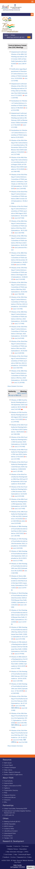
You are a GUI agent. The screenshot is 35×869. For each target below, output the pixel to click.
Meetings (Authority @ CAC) (15, 37)
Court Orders (8, 854)
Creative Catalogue (10, 767)
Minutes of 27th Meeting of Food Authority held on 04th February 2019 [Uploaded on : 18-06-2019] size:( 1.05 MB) (19, 676)
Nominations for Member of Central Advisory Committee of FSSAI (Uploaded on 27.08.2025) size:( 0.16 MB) (19, 105)
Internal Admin (8, 783)
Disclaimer (25, 846)
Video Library (8, 770)
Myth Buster (8, 763)
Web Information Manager (15, 852)
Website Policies (13, 849)
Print (29, 37)
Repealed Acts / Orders (24, 857)
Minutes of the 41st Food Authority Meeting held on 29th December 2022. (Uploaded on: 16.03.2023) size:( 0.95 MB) (19, 491)
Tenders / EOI (8, 838)
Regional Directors (9, 795)
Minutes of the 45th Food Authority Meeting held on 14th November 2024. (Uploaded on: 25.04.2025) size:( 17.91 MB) (19, 441)
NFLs (5, 802)
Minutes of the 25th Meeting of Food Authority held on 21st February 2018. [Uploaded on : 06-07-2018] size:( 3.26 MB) (19, 700)
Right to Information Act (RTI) (12, 786)
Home (6, 35)
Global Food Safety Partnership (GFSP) (15, 808)
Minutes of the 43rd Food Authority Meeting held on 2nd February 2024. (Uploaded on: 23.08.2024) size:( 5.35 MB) (19, 466)
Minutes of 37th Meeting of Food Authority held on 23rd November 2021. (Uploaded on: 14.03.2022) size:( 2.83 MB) (19, 543)
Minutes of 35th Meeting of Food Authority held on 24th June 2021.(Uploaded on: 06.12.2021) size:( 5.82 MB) (19, 568)
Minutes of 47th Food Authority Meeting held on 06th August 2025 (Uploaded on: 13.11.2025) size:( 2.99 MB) (19, 417)
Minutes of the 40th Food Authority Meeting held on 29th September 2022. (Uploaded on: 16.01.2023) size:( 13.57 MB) (19, 503)
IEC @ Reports (8, 836)
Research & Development (13, 841)
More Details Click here (15, 386)
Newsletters (23, 849)
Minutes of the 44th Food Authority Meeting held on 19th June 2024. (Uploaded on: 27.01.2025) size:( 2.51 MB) (19, 454)
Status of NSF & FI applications (13, 774)
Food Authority (8, 781)
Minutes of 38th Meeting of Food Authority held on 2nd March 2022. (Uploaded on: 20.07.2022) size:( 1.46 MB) (19, 531)
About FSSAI (8, 777)
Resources (7, 759)
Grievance (7, 800)
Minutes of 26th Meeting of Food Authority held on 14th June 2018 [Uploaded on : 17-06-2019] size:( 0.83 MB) (19, 688)
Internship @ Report (25, 854)
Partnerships (8, 805)
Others (13, 35)
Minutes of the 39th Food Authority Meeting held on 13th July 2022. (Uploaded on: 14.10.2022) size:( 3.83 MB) (19, 516)
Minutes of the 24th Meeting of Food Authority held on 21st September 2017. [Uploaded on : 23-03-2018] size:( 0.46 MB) (19, 718)
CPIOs (26, 852)
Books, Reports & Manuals (12, 772)
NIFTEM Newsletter (9, 824)
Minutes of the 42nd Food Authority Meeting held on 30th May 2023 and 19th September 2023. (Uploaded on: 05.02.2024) (19, 479)
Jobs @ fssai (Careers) (11, 831)
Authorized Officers (10, 797)
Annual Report (8, 765)
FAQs (5, 793)
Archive (13, 857)
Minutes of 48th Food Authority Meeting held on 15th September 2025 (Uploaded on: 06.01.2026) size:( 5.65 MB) (19, 404)
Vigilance (7, 788)
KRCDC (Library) (8, 826)
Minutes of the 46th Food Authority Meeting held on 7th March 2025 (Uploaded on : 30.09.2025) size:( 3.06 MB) (19, 429)
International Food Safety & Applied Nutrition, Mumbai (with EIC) (17, 812)
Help (15, 854)
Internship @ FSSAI (10, 833)
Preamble (9, 846)
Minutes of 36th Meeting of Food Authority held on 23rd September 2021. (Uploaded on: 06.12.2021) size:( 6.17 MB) (19, 555)
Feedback (6, 857)
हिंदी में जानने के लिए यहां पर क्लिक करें (17, 394)
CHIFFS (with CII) (9, 815)
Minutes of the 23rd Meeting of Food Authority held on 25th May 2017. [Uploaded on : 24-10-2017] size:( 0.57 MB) (19, 735)
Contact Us (17, 846)
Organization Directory (11, 790)
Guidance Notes (9, 828)
